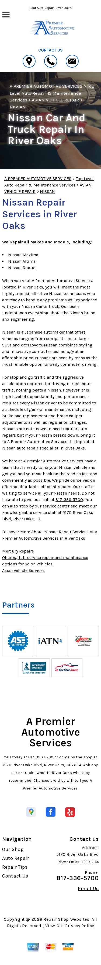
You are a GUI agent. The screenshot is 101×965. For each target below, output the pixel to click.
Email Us (88, 888)
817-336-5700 (69, 499)
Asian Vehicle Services (23, 570)
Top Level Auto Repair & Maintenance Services (52, 93)
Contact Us (15, 876)
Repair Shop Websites (66, 919)
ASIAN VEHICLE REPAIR (55, 100)
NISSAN (18, 106)
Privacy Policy (79, 925)
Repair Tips (15, 867)
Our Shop (13, 849)
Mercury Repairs (18, 551)
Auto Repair (15, 858)
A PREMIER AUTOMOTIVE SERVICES (46, 86)
